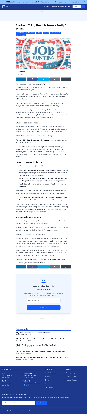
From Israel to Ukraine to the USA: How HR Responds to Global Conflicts (40, 351)
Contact (47, 380)
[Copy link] (66, 79)
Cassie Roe (19, 341)
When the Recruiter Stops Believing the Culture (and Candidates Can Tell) (41, 339)
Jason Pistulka (20, 335)
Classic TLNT (42, 84)
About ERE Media (50, 373)
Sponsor (47, 376)
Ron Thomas (19, 347)
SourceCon (27, 373)
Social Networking (55, 32)
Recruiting (46, 32)
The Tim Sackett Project (58, 259)
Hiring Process (20, 32)
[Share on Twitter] (43, 79)
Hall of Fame (49, 387)
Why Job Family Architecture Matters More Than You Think (36, 345)
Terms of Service (71, 376)
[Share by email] (54, 79)
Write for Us (49, 384)
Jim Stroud (19, 353)
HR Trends (39, 32)
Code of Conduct (71, 380)
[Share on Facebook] (32, 79)
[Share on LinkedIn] (21, 79)
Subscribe (43, 307)
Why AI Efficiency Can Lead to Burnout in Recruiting (33, 333)
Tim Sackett (21, 71)
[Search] (83, 6)
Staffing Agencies (21, 35)
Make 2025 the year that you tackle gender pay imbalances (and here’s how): (42, 357)
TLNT (4, 381)
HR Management (30, 32)
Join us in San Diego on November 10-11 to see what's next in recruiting (43, 2)
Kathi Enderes (20, 359)
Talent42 (26, 381)
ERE (3, 373)
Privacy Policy (70, 373)
